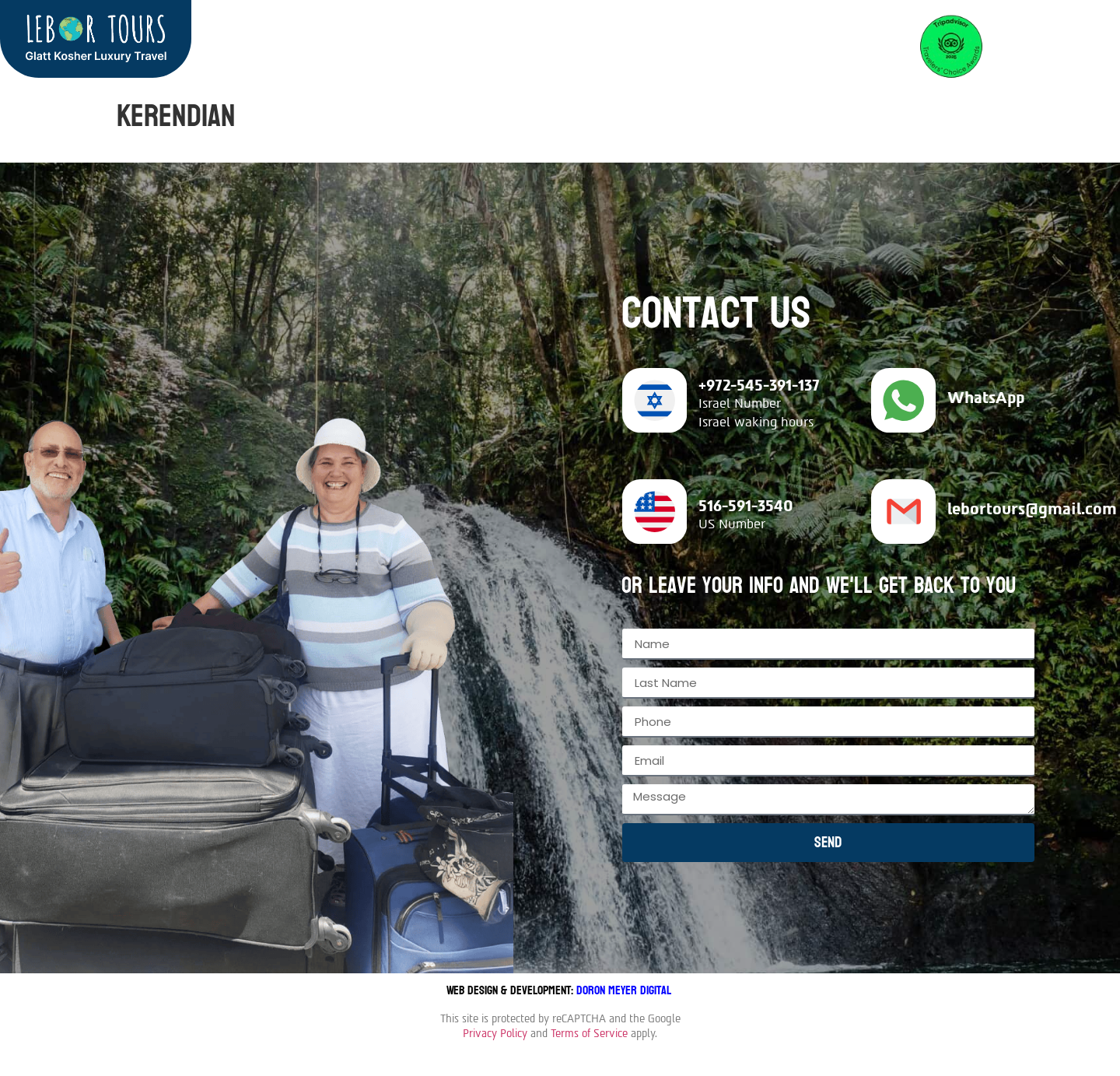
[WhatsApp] (903, 400)
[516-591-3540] (654, 511)
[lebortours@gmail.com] (903, 511)
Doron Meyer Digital (625, 990)
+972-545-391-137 (759, 385)
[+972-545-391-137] (654, 400)
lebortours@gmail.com (1032, 508)
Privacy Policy (495, 1033)
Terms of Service (589, 1033)
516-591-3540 (745, 505)
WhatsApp (985, 397)
